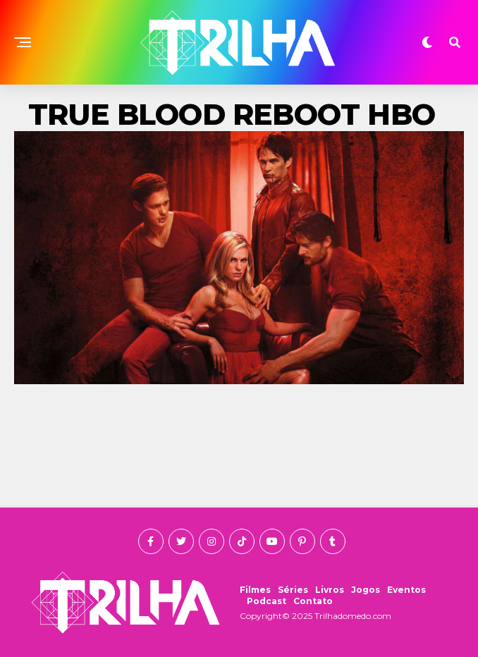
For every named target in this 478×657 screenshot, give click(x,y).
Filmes (255, 589)
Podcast (266, 601)
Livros (329, 589)
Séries (293, 589)
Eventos (406, 589)
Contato (313, 601)
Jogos (365, 589)
